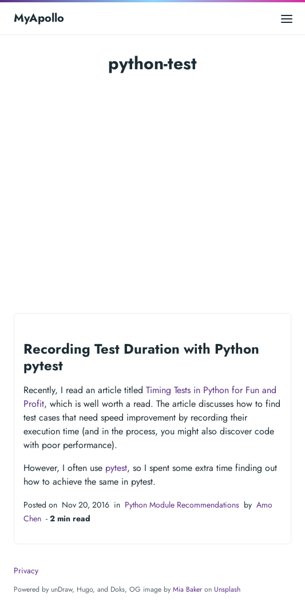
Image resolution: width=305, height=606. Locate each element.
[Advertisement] (152, 200)
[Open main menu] (287, 18)
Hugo (85, 589)
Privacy (26, 570)
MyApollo (39, 18)
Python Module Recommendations (182, 504)
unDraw (61, 589)
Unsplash (227, 589)
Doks (117, 589)
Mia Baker (187, 589)
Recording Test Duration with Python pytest (141, 357)
